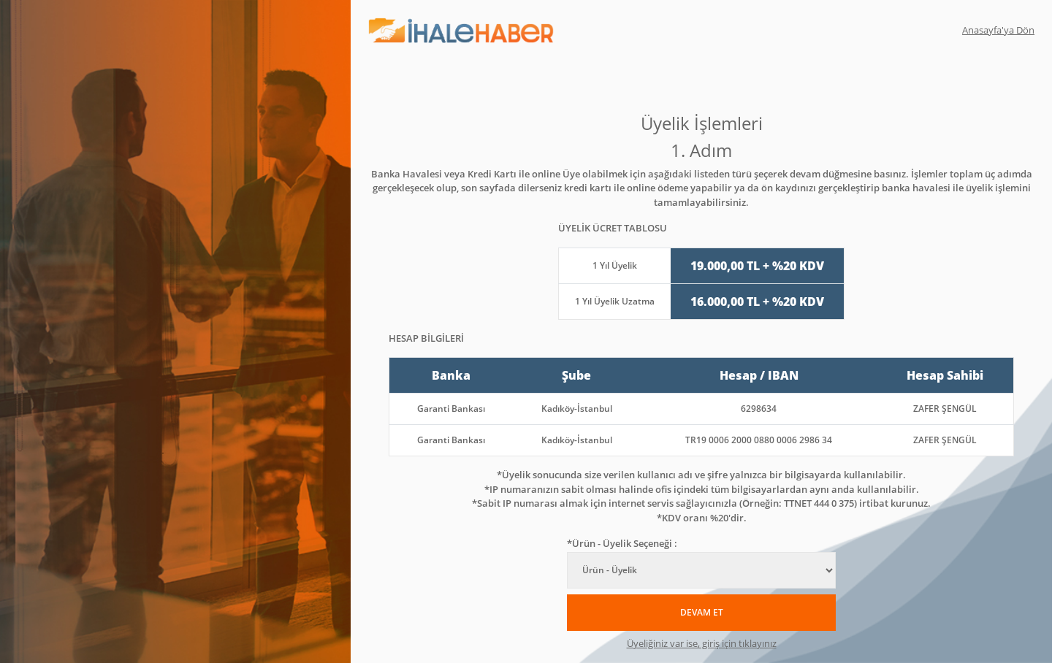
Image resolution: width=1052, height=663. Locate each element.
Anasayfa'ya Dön (998, 30)
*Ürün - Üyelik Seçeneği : (622, 543)
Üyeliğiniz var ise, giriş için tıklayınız (702, 643)
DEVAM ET (701, 612)
